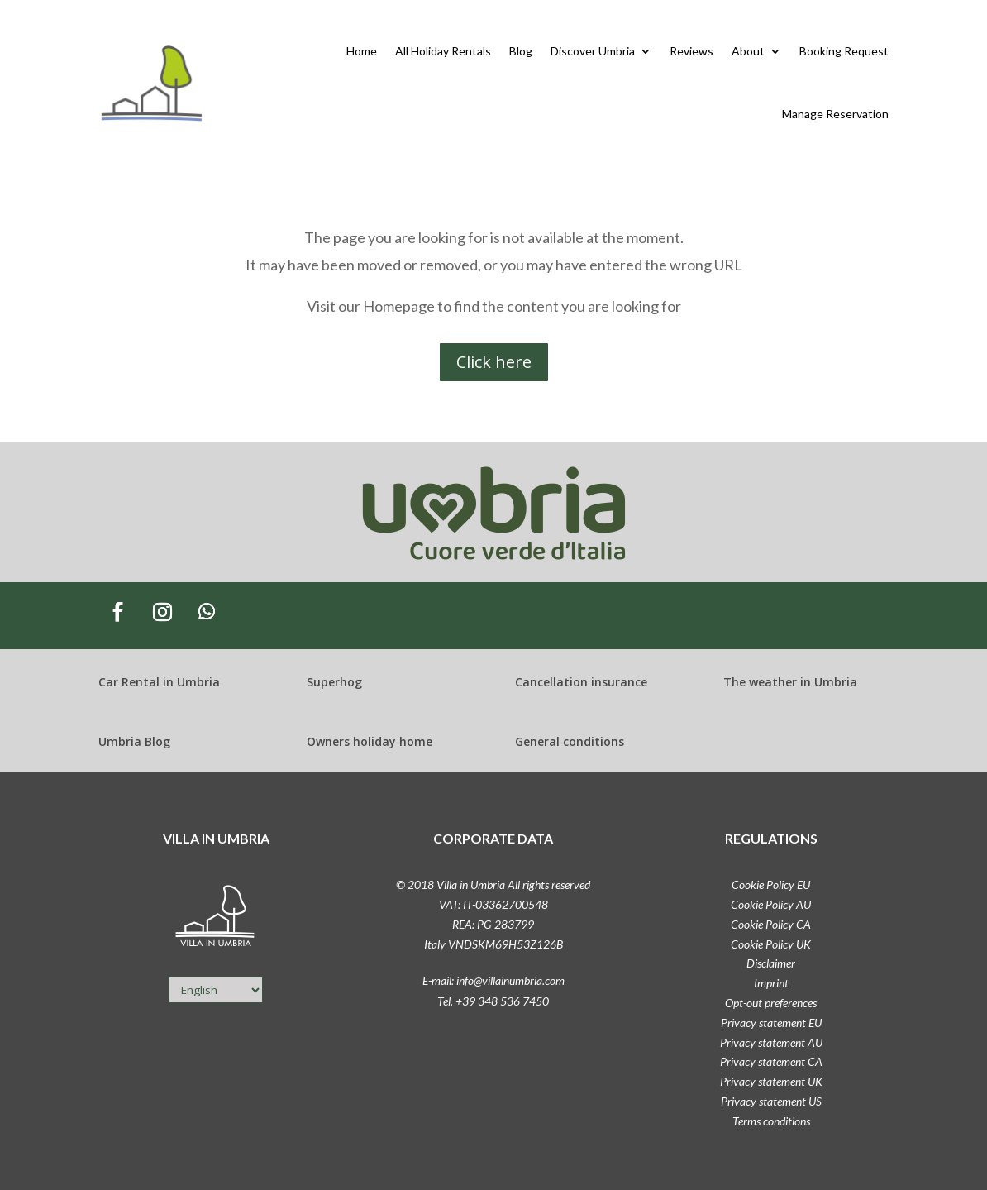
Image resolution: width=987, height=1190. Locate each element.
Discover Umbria (593, 51)
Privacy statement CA (771, 1061)
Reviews (691, 51)
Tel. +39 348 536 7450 (493, 1001)
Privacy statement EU (771, 1023)
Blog (520, 51)
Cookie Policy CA (771, 924)
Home (361, 51)
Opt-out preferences (771, 1003)
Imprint (771, 983)
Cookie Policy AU (771, 904)
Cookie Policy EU (771, 884)
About (748, 51)
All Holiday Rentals (443, 51)
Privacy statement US (771, 1101)
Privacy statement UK (771, 1081)
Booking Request (844, 51)
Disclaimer (770, 963)
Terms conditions (771, 1121)
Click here (494, 362)
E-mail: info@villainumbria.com (493, 980)
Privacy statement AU (771, 1042)
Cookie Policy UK (771, 944)
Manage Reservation (835, 114)
